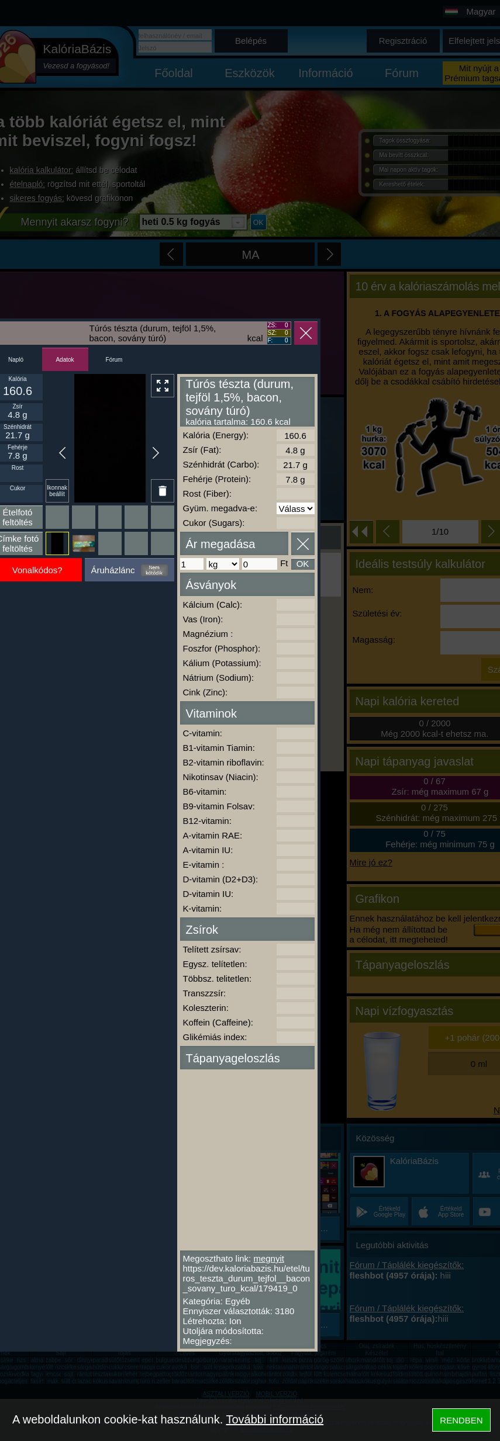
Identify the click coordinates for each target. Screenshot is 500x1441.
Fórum (114, 359)
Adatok (65, 359)
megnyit (268, 1258)
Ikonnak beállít (57, 490)
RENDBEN (461, 1420)
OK (302, 564)
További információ (274, 1419)
